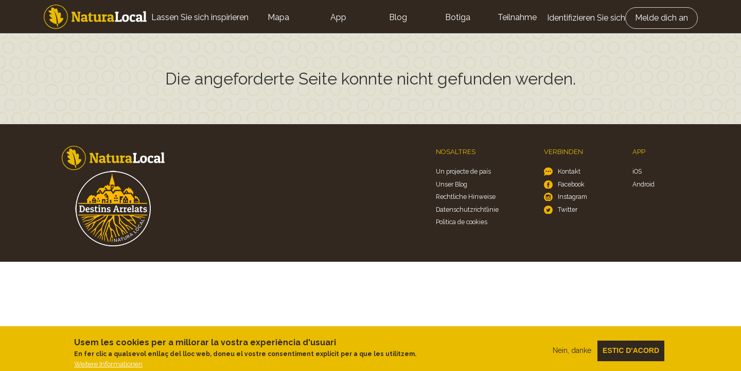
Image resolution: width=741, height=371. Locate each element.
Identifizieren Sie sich (586, 18)
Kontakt (569, 171)
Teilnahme (517, 17)
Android (643, 184)
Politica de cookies (461, 222)
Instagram (572, 196)
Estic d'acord (631, 354)
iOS (637, 171)
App (338, 17)
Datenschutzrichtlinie (467, 209)
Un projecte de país (463, 171)
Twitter (567, 209)
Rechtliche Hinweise (466, 196)
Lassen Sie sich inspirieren (200, 17)
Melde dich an (661, 18)
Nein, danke (572, 354)
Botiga (457, 17)
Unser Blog (451, 184)
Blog (398, 17)
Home (95, 17)
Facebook (571, 184)
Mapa (278, 17)
